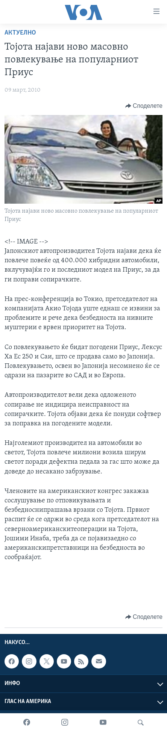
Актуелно (20, 32)
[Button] (143, 106)
